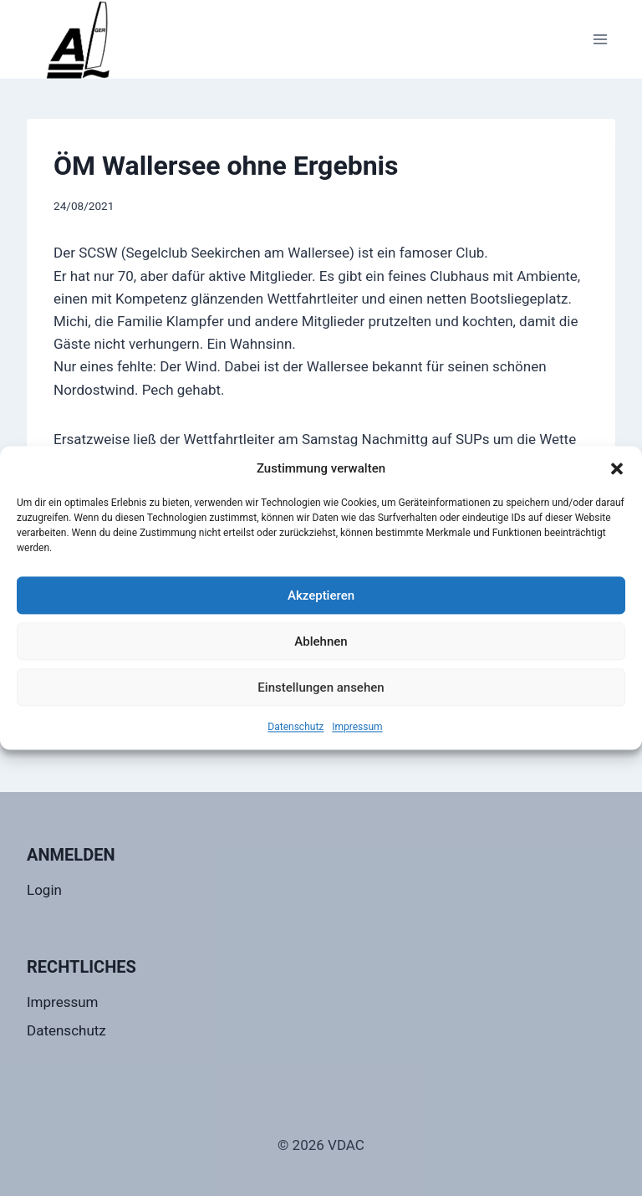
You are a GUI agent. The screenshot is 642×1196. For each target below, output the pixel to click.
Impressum (357, 727)
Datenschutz (296, 727)
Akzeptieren (321, 595)
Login (44, 890)
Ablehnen (320, 641)
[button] (617, 468)
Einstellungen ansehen (320, 687)
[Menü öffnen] (599, 39)
